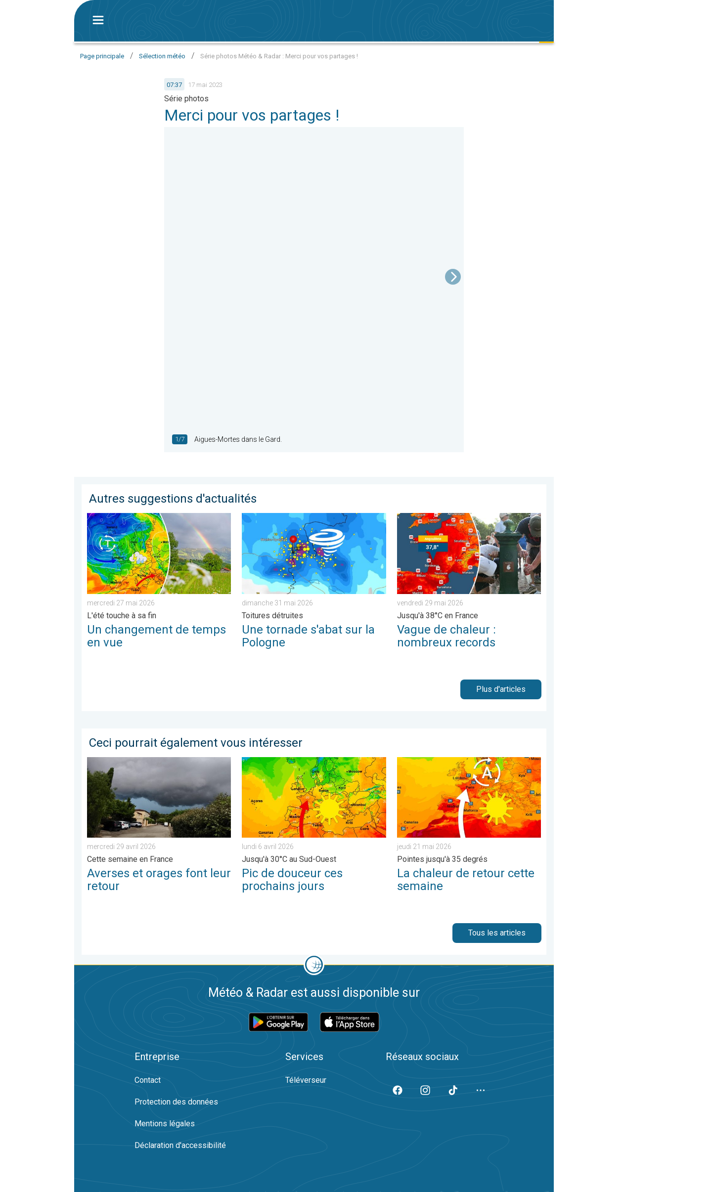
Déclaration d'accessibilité (180, 1145)
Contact (147, 1080)
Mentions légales (164, 1123)
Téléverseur (305, 1080)
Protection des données (176, 1102)
